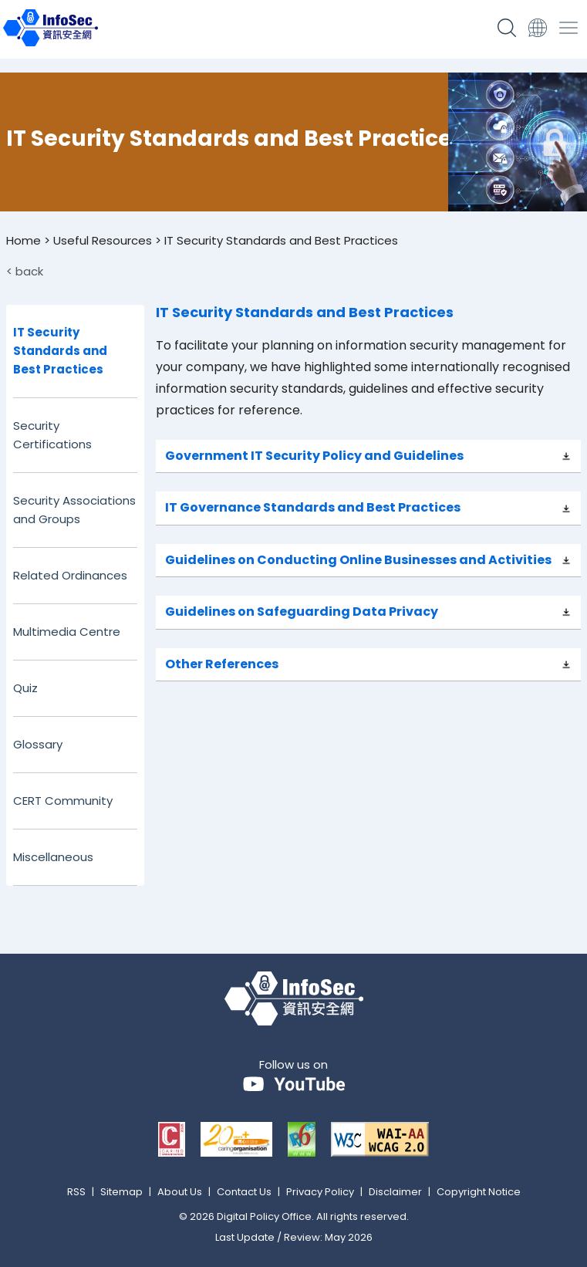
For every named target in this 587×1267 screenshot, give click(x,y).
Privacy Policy (320, 1191)
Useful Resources (102, 240)
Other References (221, 664)
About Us (179, 1191)
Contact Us (244, 1191)
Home (23, 240)
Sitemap (121, 1191)
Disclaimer (395, 1191)
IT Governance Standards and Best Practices (312, 507)
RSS (76, 1191)
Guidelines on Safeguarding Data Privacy (301, 611)
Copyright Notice (479, 1191)
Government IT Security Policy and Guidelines (314, 456)
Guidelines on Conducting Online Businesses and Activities (358, 560)
